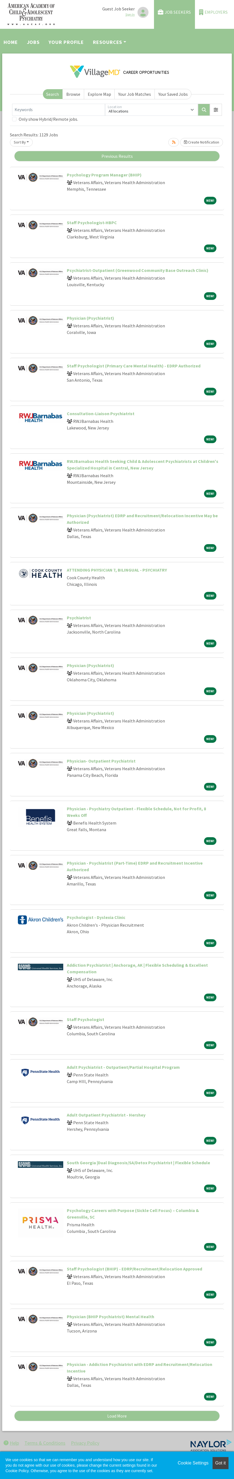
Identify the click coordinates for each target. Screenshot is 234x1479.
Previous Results (117, 156)
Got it (220, 1463)
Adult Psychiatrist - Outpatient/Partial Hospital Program (123, 1067)
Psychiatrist (79, 617)
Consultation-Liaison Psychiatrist (100, 413)
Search (52, 94)
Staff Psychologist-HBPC (92, 222)
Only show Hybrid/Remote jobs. (48, 119)
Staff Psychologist (85, 1019)
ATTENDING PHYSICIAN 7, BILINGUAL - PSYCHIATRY (117, 570)
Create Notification (201, 142)
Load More (117, 1416)
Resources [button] (107, 42)
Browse (73, 94)
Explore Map (99, 94)
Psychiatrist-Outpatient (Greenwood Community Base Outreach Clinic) (137, 270)
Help (11, 1443)
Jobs (33, 42)
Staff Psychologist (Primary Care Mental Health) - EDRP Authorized (133, 366)
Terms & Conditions (44, 1443)
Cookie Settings (193, 1463)
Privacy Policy (85, 1443)
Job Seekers (174, 12)
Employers (213, 12)
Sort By (20, 142)
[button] (216, 110)
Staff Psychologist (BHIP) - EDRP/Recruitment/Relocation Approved (134, 1269)
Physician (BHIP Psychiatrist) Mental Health (110, 1316)
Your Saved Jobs (173, 94)
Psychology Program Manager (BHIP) (104, 175)
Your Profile (66, 42)
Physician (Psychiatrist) (90, 318)
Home (11, 42)
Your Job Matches (134, 94)
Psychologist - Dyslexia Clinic (96, 917)
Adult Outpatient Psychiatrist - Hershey (106, 1115)
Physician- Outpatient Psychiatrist (101, 761)
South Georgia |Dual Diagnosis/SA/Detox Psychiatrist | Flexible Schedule (138, 1162)
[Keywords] (58, 110)
